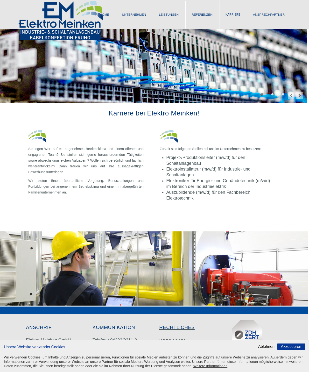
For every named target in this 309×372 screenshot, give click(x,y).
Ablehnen (266, 346)
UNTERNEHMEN (134, 14)
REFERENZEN (201, 14)
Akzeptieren (291, 346)
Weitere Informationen (210, 366)
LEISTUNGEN (169, 14)
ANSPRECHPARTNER (269, 14)
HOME (104, 14)
